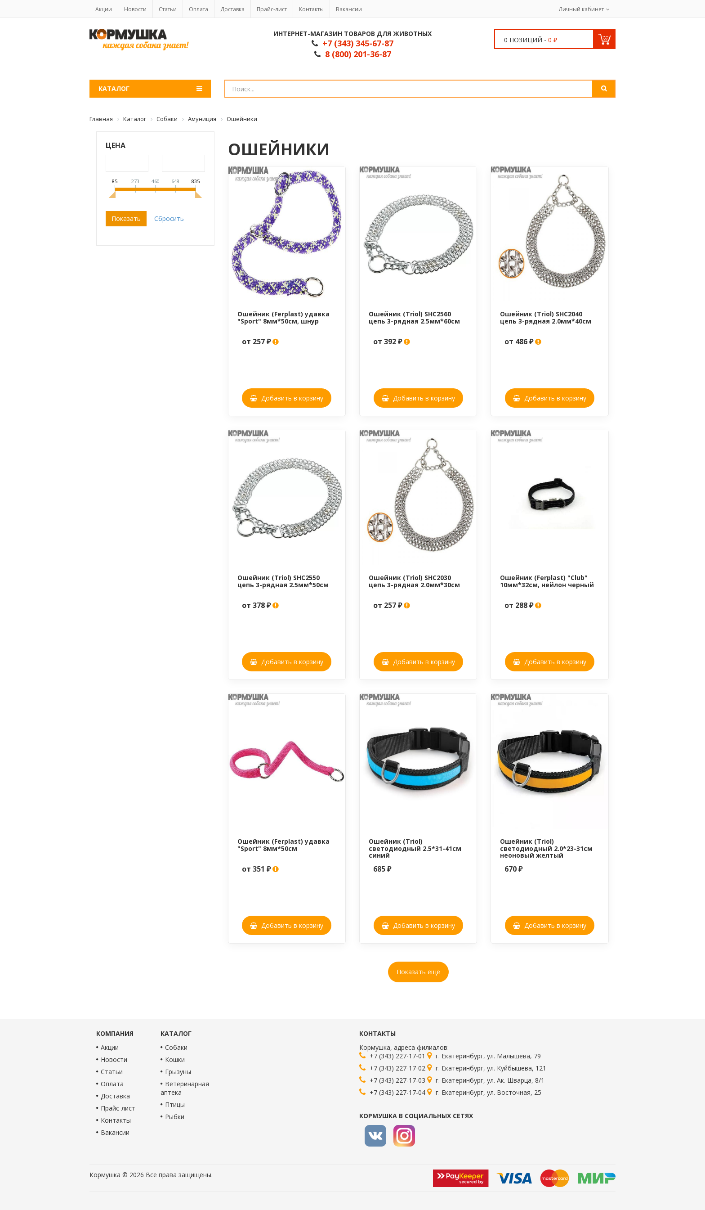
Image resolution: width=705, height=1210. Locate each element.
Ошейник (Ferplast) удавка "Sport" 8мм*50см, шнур (283, 317)
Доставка (232, 9)
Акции (103, 9)
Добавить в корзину (286, 398)
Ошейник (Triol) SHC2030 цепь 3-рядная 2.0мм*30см (414, 581)
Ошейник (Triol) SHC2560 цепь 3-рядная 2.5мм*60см (414, 317)
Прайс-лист (272, 9)
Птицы (175, 1104)
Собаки (176, 1047)
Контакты (311, 9)
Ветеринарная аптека (185, 1088)
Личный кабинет (581, 9)
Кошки (175, 1059)
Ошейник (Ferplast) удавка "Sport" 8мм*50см (283, 844)
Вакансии (349, 9)
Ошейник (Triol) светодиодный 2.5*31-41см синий (415, 848)
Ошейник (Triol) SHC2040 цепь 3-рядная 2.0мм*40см (545, 317)
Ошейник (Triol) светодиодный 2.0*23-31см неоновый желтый (546, 848)
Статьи (168, 9)
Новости (135, 9)
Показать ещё (418, 971)
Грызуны (178, 1071)
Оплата (198, 9)
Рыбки (174, 1116)
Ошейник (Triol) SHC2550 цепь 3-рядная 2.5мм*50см (283, 581)
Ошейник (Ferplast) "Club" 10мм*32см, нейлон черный (547, 581)
